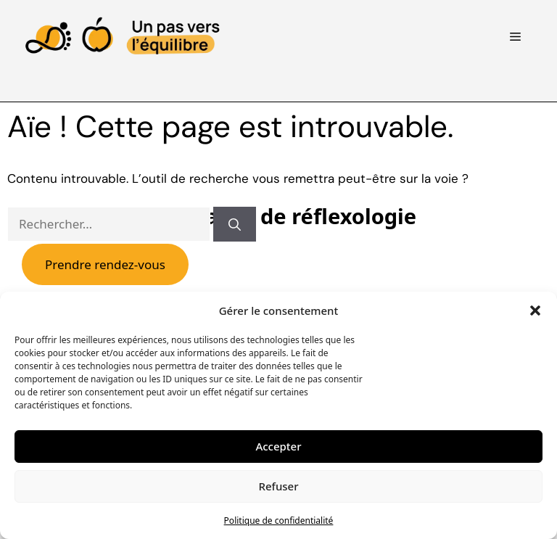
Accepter (278, 446)
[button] (535, 310)
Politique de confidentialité (279, 520)
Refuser (278, 486)
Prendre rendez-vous (105, 264)
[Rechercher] (234, 224)
